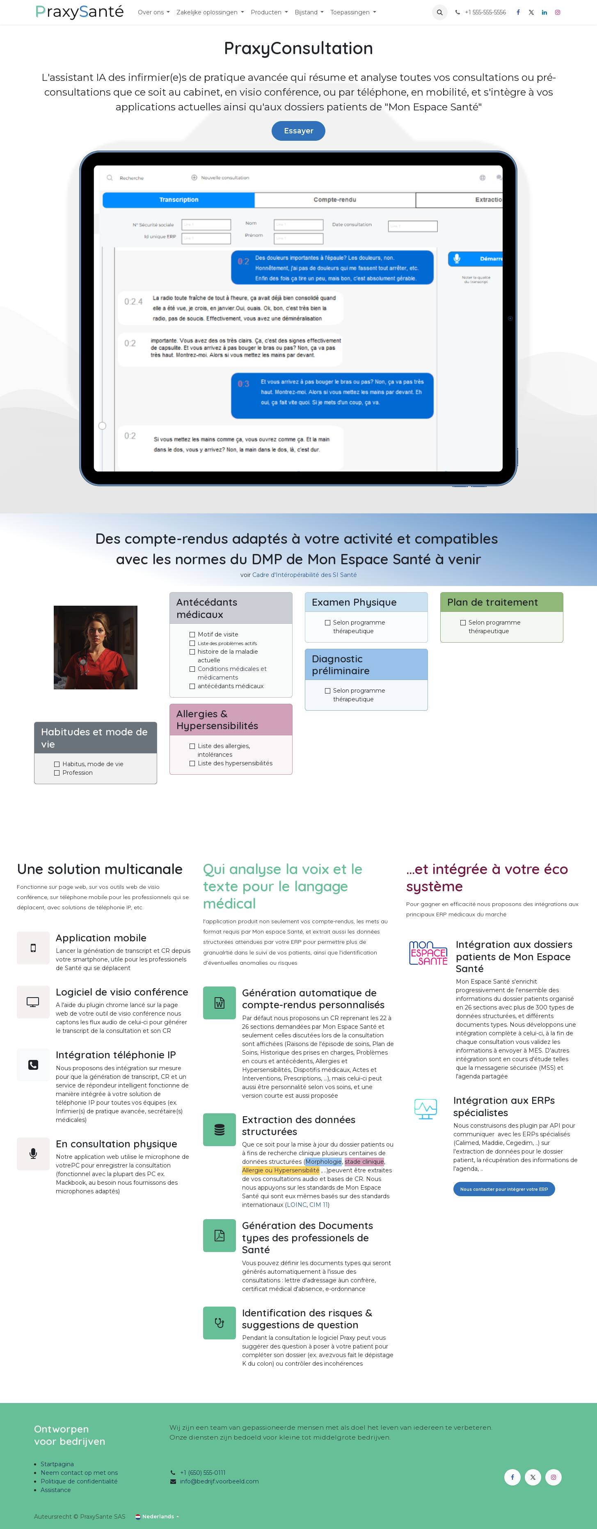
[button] (440, 12)
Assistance (56, 1490)
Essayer (298, 130)
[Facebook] (518, 12)
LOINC (297, 1205)
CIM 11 (318, 1205)
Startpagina (57, 1464)
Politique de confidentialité (79, 1481)
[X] (531, 12)
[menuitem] (154, 12)
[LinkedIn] (544, 12)
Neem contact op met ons (79, 1472)
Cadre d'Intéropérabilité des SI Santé (304, 575)
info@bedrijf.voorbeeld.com (219, 1481)
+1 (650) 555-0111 (203, 1472)
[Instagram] (557, 12)
